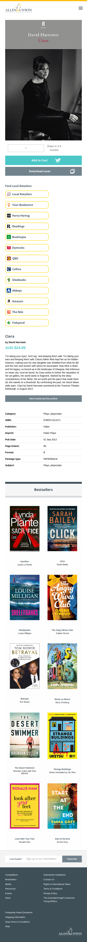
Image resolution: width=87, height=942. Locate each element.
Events (8, 893)
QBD (15, 258)
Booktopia (19, 237)
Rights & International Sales (57, 884)
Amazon (17, 301)
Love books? (16, 858)
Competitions (11, 875)
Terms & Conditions (53, 888)
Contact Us (49, 879)
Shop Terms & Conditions (17, 922)
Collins (16, 269)
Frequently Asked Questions (18, 912)
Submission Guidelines (55, 875)
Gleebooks (19, 280)
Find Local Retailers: (18, 186)
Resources (10, 888)
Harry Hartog (21, 215)
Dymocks (18, 248)
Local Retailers (22, 194)
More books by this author (43, 398)
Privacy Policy (50, 893)
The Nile (17, 312)
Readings (18, 226)
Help (7, 926)
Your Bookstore (22, 205)
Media (8, 884)
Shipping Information (15, 917)
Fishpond (18, 323)
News (8, 898)
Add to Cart (39, 160)
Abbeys (17, 290)
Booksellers (10, 879)
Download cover (40, 171)
